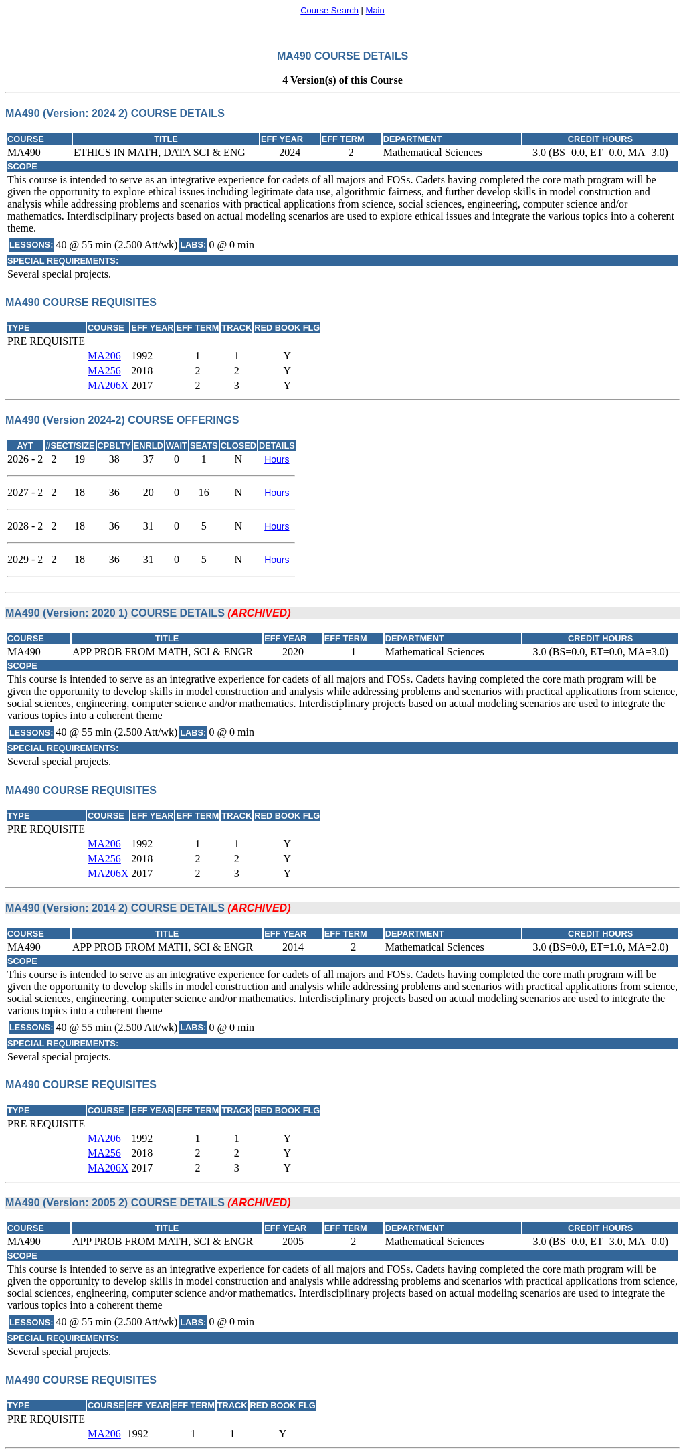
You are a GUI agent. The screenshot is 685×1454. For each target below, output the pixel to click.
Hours (276, 459)
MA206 (104, 355)
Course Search (329, 10)
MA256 (104, 370)
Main (375, 10)
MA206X (108, 385)
